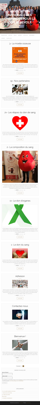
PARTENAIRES (31, 35)
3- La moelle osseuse (20, 43)
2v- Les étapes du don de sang (20, 112)
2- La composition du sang (20, 147)
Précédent (18, 366)
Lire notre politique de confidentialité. (16, 380)
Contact (3, 38)
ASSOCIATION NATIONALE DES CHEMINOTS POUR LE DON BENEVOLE (20, 16)
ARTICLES (10, 35)
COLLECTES (25, 35)
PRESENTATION (4, 35)
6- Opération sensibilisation (7, 398)
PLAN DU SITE (9, 38)
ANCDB (17, 70)
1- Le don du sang (20, 244)
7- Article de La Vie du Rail (7, 392)
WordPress (21, 402)
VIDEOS (15, 35)
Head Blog (29, 402)
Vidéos (20, 114)
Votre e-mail (5, 376)
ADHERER (20, 35)
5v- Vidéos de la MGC (6, 394)
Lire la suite (20, 73)
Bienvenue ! (20, 336)
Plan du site (4, 396)
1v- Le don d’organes (20, 200)
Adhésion (20, 276)
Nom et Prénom (5, 372)
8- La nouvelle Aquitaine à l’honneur (8, 391)
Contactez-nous (20, 306)
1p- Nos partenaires (20, 81)
